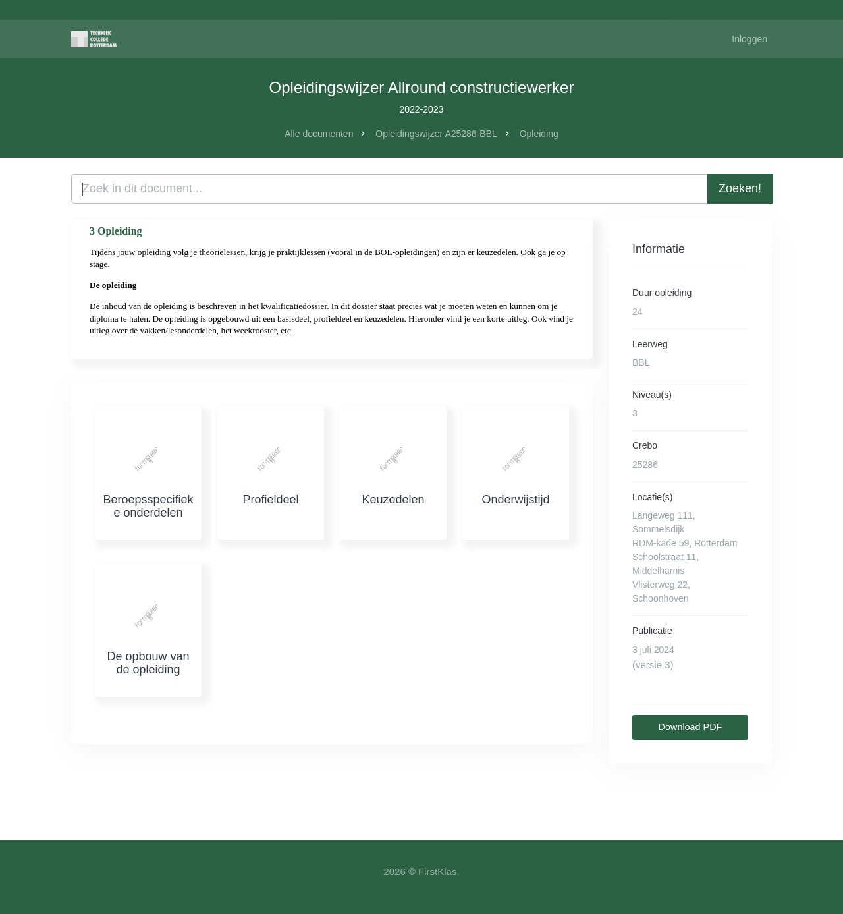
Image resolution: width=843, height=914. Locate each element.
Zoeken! (740, 188)
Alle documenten (319, 134)
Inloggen (749, 39)
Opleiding (539, 134)
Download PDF (690, 727)
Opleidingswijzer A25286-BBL (436, 134)
